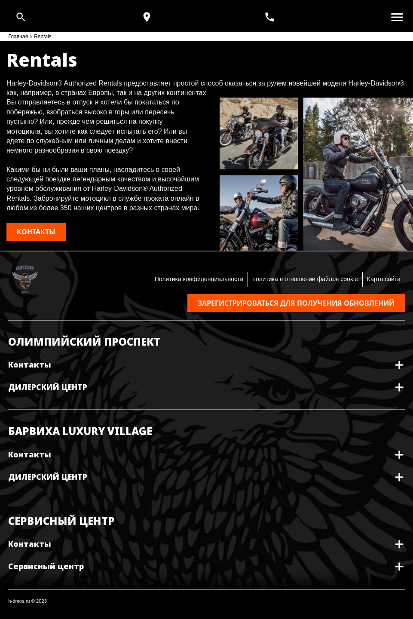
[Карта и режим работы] (147, 17)
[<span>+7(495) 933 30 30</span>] (271, 17)
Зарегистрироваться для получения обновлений (296, 303)
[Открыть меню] (397, 17)
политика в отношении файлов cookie (305, 279)
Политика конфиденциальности (199, 279)
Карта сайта (384, 279)
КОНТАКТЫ (36, 231)
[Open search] (20, 17)
